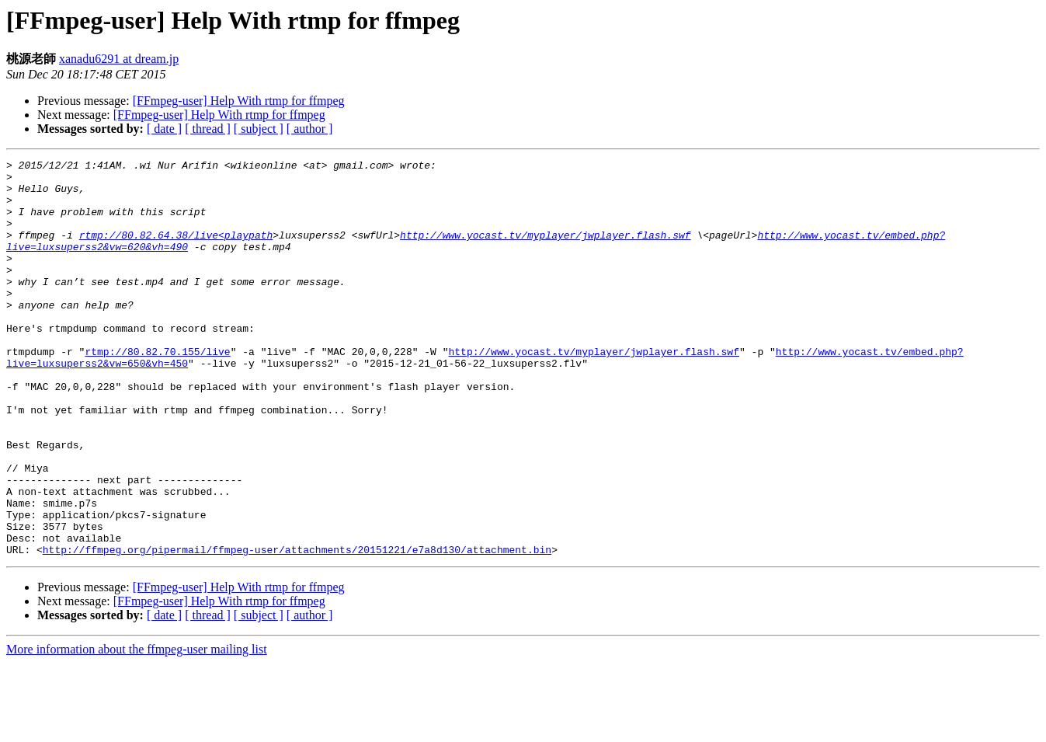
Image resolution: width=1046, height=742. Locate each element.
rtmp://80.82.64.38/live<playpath (176, 251)
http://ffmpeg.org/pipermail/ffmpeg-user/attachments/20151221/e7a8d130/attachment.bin (297, 629)
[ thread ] (208, 128)
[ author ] (310, 128)
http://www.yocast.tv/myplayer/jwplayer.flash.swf (545, 251)
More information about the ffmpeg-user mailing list (136, 728)
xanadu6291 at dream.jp (119, 58)
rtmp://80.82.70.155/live (157, 391)
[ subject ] (258, 128)
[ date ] (164, 128)
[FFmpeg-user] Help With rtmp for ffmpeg (239, 100)
